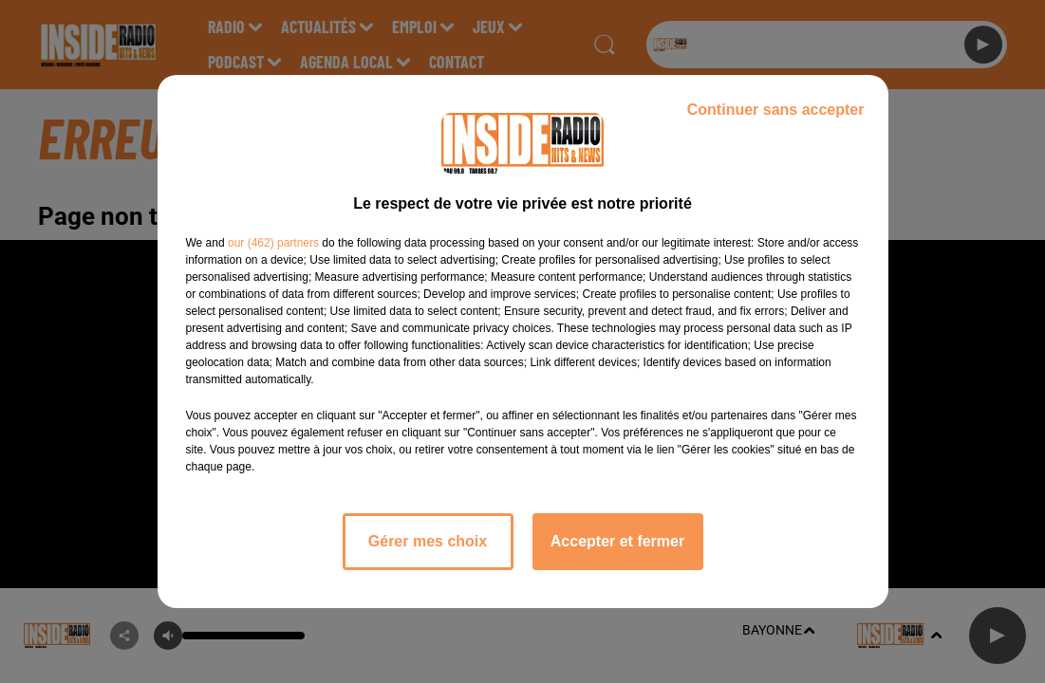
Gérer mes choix (427, 541)
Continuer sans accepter (776, 110)
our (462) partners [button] (273, 242)
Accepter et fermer (617, 541)
